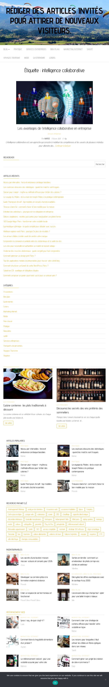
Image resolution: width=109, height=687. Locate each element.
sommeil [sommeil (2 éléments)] (62, 529)
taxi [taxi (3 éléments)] (19, 534)
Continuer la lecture (62, 145)
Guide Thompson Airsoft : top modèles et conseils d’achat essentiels (29, 202)
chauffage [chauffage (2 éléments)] (66, 514)
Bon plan (54, 49)
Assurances (8, 291)
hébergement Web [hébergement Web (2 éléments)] (61, 519)
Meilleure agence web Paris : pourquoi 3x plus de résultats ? (26, 231)
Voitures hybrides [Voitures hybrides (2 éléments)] (70, 534)
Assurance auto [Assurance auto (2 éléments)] (51, 509)
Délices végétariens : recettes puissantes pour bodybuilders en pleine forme (32, 216)
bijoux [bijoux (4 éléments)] (81, 509)
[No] (105, 679)
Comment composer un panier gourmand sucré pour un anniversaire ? (30, 275)
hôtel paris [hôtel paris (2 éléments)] (75, 519)
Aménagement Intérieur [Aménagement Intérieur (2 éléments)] (16, 509)
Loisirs (52, 57)
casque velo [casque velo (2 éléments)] (29, 514)
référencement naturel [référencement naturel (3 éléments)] (76, 524)
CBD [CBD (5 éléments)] (57, 514)
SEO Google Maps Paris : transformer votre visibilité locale (25, 221)
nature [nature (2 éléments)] (18, 524)
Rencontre (7, 331)
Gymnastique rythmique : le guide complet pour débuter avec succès (29, 226)
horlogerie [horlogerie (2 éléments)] (48, 519)
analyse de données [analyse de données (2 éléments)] (35, 509)
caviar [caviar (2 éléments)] (50, 514)
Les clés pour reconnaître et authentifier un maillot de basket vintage (29, 246)
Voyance (6, 355)
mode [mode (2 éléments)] (10, 524)
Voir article (8, 423)
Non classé (7, 321)
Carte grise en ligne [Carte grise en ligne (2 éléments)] (14, 514)
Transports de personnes (12, 345)
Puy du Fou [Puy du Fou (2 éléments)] (49, 524)
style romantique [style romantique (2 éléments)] (93, 529)
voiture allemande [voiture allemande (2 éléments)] (39, 534)
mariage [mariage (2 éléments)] (99, 519)
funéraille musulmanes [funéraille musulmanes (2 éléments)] (33, 519)
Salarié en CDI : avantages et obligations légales (21, 270)
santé (90, 49)
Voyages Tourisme (11, 57)
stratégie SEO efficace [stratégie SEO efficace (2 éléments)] (76, 529)
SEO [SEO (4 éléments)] (37, 529)
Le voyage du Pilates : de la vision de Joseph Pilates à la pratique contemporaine (33, 197)
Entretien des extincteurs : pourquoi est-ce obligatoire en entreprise (28, 211)
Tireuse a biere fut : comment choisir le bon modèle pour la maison (28, 207)
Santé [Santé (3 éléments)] (30, 529)
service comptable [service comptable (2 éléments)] (49, 529)
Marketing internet (73, 49)
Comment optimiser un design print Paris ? (19, 255)
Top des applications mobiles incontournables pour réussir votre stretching (31, 260)
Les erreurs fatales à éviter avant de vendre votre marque (25, 236)
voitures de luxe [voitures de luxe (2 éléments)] (55, 534)
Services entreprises (36, 49)
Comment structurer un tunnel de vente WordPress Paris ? (25, 265)
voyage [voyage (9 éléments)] (83, 534)
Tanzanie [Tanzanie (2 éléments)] (11, 534)
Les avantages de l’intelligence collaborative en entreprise (54, 128)
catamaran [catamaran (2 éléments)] (41, 514)
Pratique (18, 49)
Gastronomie (39, 57)
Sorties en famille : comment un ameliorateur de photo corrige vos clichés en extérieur (85, 561)
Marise (47, 138)
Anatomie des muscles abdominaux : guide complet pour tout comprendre (31, 251)
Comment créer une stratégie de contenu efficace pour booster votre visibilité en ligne (86, 624)
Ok (55, 683)
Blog (6, 49)
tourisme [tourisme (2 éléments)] (27, 534)
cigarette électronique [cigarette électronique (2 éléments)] (80, 514)
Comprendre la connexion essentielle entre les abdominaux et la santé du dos (32, 241)
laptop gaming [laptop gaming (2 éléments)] (88, 519)
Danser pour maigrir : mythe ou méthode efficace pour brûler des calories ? (32, 192)
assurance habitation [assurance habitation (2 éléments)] (68, 509)
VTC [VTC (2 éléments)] (100, 534)
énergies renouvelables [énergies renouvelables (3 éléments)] (30, 539)
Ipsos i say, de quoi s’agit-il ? (32, 620)
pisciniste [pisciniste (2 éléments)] (38, 524)
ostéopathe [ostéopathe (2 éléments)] (28, 524)
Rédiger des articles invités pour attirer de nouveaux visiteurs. (54, 21)
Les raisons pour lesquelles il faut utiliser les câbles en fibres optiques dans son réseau (86, 643)
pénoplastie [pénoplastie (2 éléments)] (60, 524)
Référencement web (15, 612)
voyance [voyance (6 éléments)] (93, 534)
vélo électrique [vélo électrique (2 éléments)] (13, 539)
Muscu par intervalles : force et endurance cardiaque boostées (26, 182)
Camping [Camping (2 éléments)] (89, 509)
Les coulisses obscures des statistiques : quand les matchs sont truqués (31, 187)
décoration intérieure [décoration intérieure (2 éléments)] (15, 519)
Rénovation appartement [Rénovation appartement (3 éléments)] (16, 529)
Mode (26, 57)
